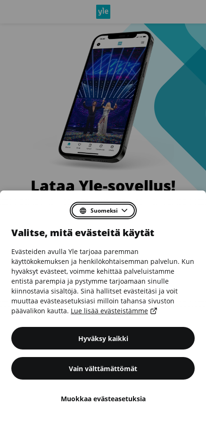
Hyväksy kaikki (103, 338)
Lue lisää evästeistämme (113, 310)
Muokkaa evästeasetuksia (103, 398)
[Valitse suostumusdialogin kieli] (103, 210)
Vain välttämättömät (103, 368)
